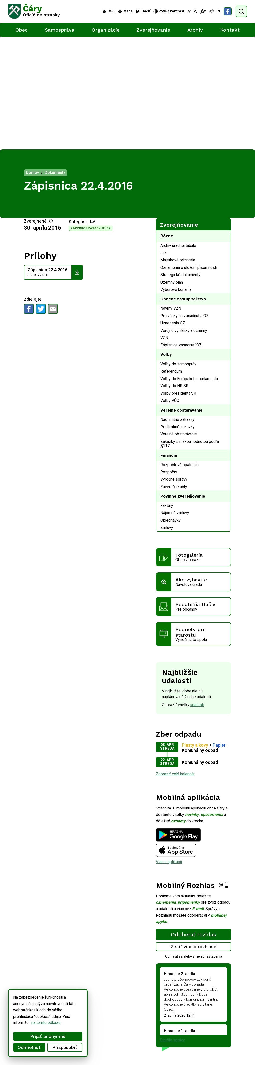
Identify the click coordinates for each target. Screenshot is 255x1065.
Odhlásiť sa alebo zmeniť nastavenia (193, 844)
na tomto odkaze (45, 1022)
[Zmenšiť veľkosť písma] (189, 11)
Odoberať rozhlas (193, 821)
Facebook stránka (231, 1033)
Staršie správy (172, 927)
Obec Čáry (135, 1051)
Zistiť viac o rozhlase (194, 834)
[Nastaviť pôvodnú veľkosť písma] (195, 11)
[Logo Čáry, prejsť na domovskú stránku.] (34, 11)
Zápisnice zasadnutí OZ (91, 116)
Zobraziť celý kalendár (175, 661)
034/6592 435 (228, 1022)
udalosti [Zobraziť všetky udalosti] (197, 592)
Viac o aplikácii (169, 749)
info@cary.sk (227, 1028)
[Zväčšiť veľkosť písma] (202, 11)
